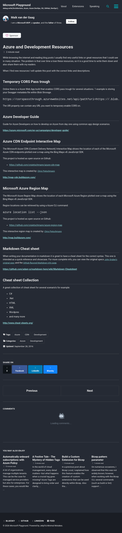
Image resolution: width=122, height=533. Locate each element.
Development (41, 338)
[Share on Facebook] (20, 371)
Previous (32, 391)
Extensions (93, 6)
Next (90, 391)
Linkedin (38, 521)
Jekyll (42, 526)
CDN (27, 338)
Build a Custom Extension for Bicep (74, 459)
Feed (52, 521)
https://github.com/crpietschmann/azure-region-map (36, 228)
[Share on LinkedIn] (38, 371)
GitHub (23, 521)
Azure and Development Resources (38, 47)
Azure (18, 338)
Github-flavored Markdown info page (52, 266)
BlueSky (9, 521)
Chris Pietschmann (47, 173)
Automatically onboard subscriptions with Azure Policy (15, 462)
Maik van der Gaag (23, 17)
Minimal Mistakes (55, 526)
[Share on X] (7, 371)
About (78, 6)
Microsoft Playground (31, 6)
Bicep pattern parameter (100, 459)
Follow (74, 21)
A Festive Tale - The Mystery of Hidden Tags (45, 461)
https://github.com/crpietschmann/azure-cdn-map (34, 166)
